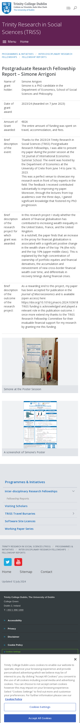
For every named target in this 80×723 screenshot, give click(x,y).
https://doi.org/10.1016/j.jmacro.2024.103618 (50, 302)
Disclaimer (13, 636)
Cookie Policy (15, 644)
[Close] (75, 662)
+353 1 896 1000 (14, 610)
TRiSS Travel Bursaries (20, 513)
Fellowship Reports (18, 498)
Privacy (12, 628)
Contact (46, 571)
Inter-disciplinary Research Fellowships (31, 491)
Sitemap (26, 571)
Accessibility (15, 620)
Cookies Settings (13, 652)
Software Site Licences (20, 521)
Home (24, 41)
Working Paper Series (19, 529)
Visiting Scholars (16, 506)
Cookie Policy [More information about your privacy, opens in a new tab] (13, 702)
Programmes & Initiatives (25, 482)
